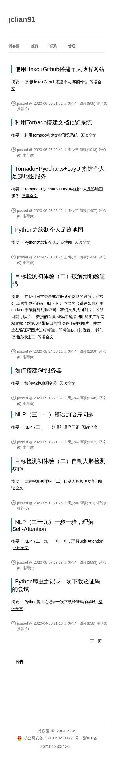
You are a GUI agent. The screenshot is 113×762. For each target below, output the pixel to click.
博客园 (13, 46)
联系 (53, 46)
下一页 (96, 641)
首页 (34, 46)
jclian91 (21, 19)
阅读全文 (88, 135)
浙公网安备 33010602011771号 (48, 738)
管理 (71, 46)
